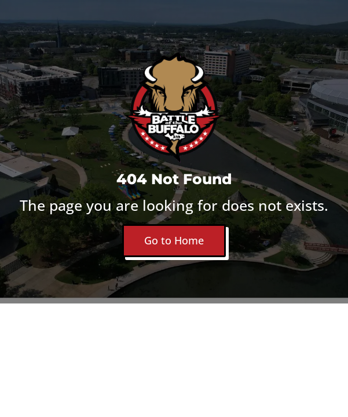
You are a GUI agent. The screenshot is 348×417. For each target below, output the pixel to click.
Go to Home (174, 240)
